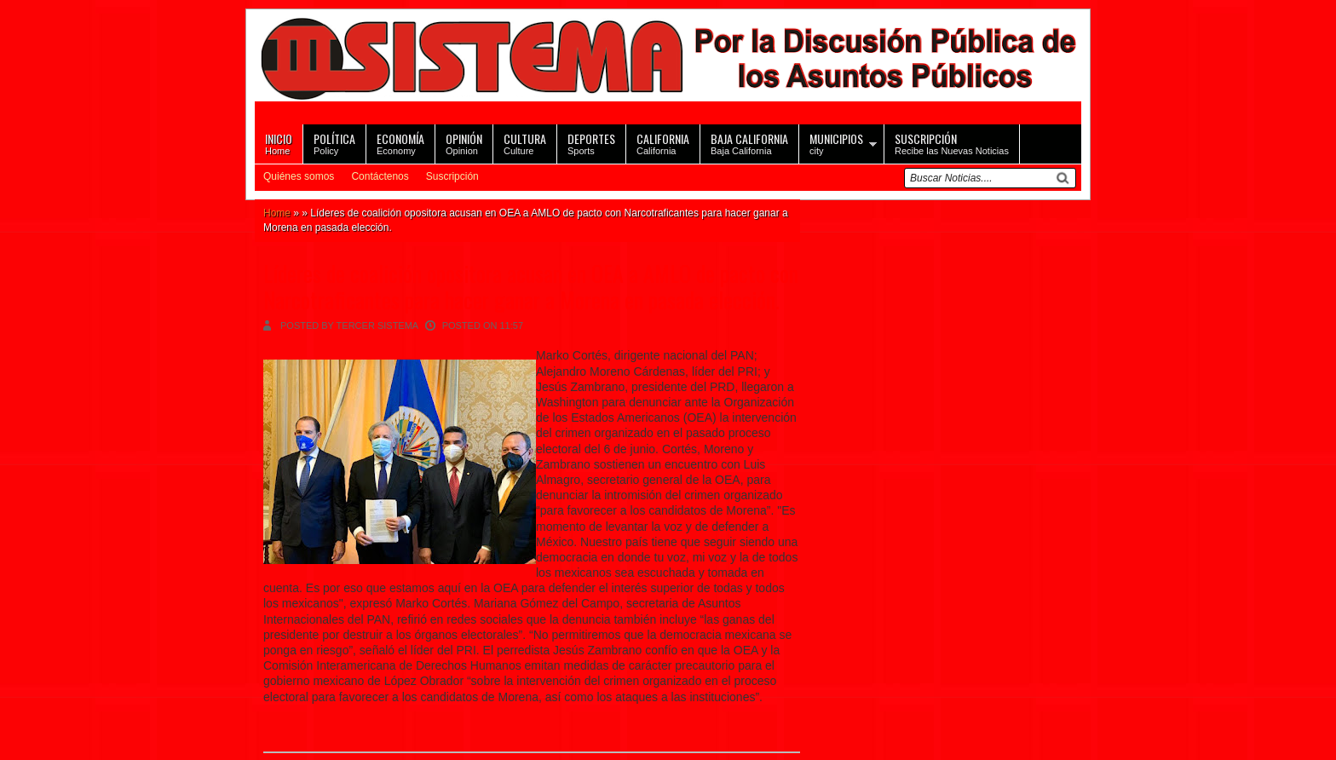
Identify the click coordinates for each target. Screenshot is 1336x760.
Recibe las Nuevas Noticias (952, 143)
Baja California (749, 143)
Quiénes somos (298, 176)
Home (278, 143)
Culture (525, 143)
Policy (334, 143)
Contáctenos (379, 176)
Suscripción (452, 176)
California (662, 143)
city (836, 143)
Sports (591, 143)
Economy (400, 143)
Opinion (464, 143)
